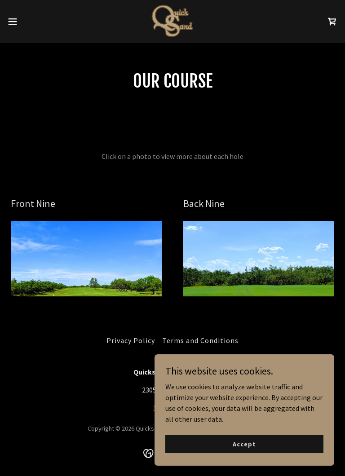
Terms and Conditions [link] (200, 340)
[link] (172, 22)
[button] (29, 22)
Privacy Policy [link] (130, 340)
